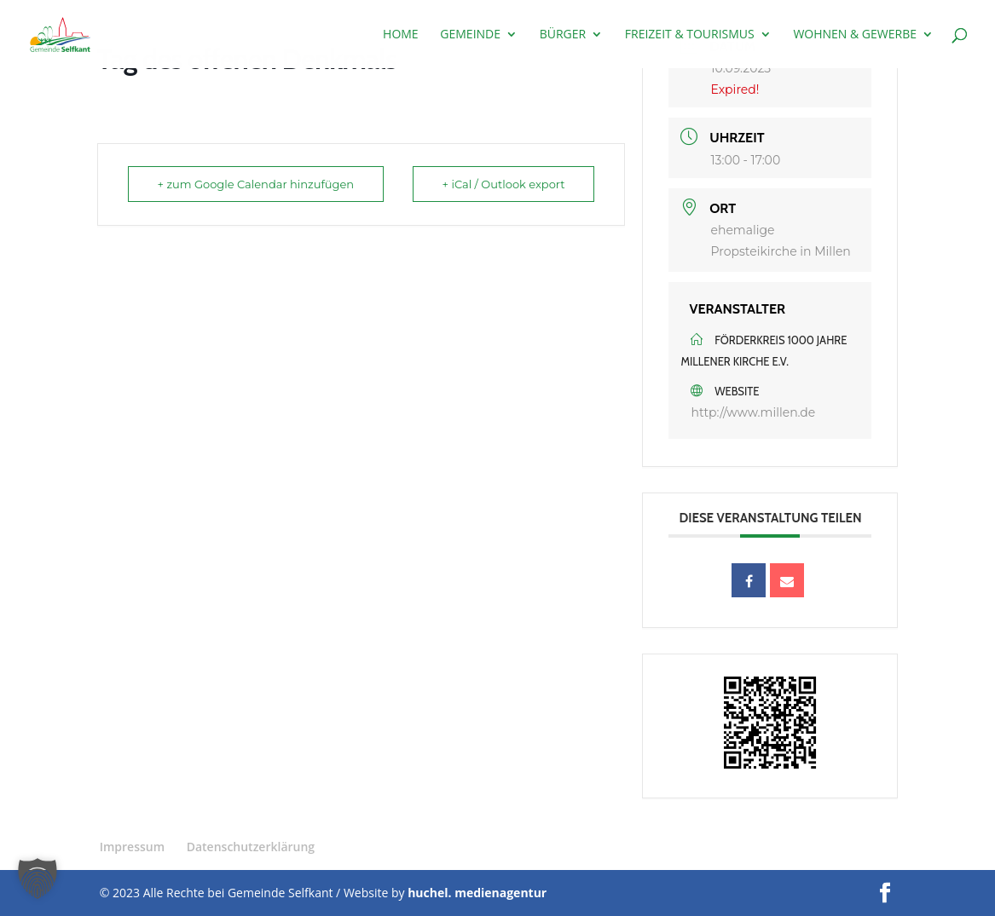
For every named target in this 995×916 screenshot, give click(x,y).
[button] (37, 878)
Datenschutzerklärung (251, 846)
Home (401, 35)
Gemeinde (470, 35)
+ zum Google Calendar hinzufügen (256, 184)
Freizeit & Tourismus (690, 35)
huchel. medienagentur (477, 892)
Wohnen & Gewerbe (855, 35)
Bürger (563, 35)
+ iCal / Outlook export (504, 184)
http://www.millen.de (753, 412)
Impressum (132, 846)
